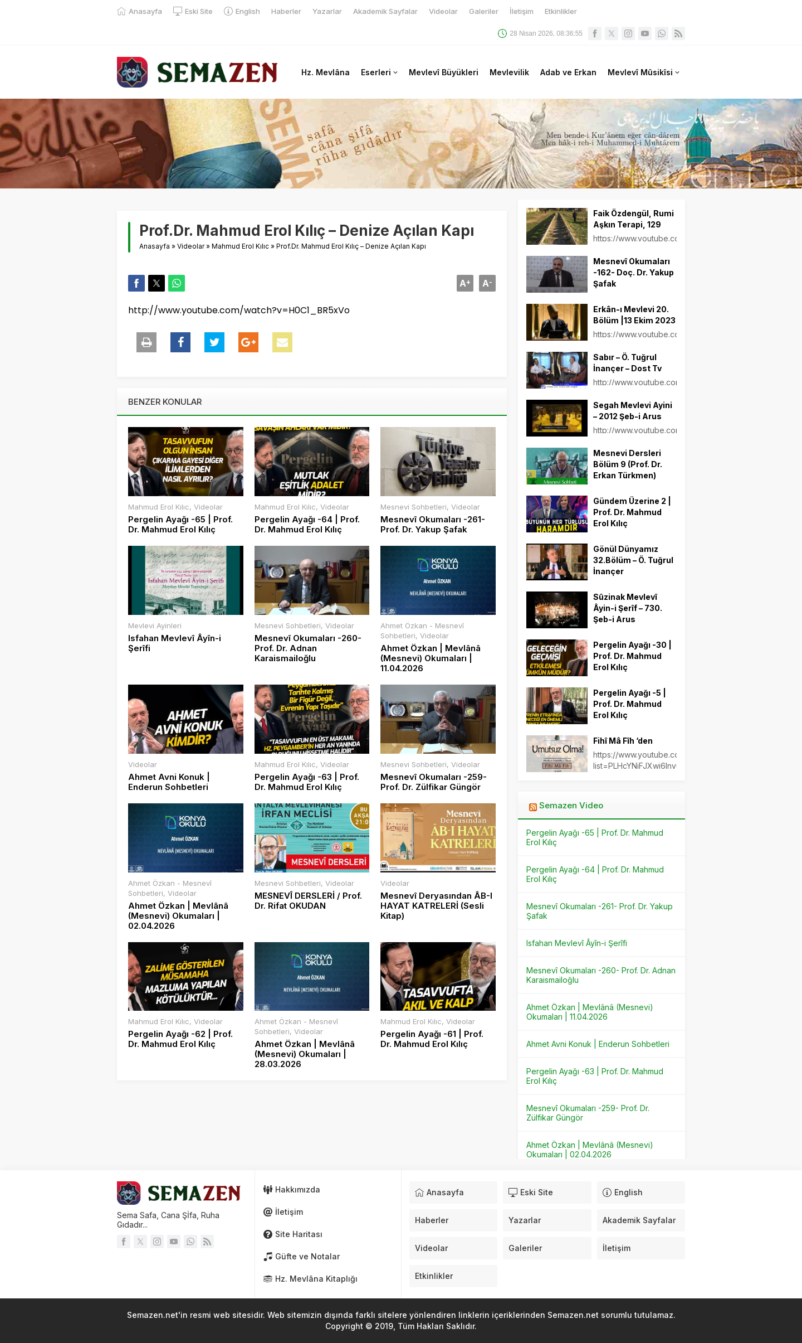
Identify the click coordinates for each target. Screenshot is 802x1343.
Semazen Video (571, 805)
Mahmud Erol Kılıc (240, 246)
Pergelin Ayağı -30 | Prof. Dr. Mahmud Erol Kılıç (632, 656)
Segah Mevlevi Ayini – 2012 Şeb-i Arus (632, 410)
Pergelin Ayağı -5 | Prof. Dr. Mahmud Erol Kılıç (629, 704)
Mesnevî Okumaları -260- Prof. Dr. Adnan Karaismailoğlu (308, 648)
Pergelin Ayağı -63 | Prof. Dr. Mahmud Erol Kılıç (307, 782)
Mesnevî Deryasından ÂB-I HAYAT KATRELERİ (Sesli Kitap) (436, 906)
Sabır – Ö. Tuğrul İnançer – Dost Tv (627, 362)
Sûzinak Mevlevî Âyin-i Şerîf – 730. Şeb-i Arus (627, 608)
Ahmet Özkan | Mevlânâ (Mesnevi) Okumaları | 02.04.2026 (178, 916)
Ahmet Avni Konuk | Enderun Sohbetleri (169, 782)
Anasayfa (154, 246)
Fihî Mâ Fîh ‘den (623, 740)
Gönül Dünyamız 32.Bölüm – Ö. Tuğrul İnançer (633, 560)
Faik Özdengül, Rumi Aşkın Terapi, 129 (633, 219)
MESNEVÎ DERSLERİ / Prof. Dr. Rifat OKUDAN (308, 901)
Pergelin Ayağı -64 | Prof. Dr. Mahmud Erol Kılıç (307, 525)
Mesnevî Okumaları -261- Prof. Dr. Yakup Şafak (432, 525)
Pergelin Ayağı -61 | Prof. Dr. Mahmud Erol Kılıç (431, 1039)
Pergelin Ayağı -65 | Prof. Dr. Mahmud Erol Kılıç (180, 525)
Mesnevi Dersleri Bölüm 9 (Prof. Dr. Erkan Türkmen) (627, 464)
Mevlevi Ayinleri (155, 625)
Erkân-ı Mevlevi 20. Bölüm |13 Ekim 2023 (634, 314)
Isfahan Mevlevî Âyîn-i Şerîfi (174, 643)
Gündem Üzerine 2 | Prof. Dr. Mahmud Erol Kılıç (632, 512)
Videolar (190, 246)
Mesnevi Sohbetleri (413, 506)
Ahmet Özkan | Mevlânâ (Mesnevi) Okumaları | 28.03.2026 (305, 1054)
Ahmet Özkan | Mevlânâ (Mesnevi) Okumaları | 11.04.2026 (430, 658)
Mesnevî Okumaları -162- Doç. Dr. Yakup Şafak (633, 272)
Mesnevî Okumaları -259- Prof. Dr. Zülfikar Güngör (433, 782)
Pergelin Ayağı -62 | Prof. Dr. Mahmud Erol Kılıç (180, 1039)
